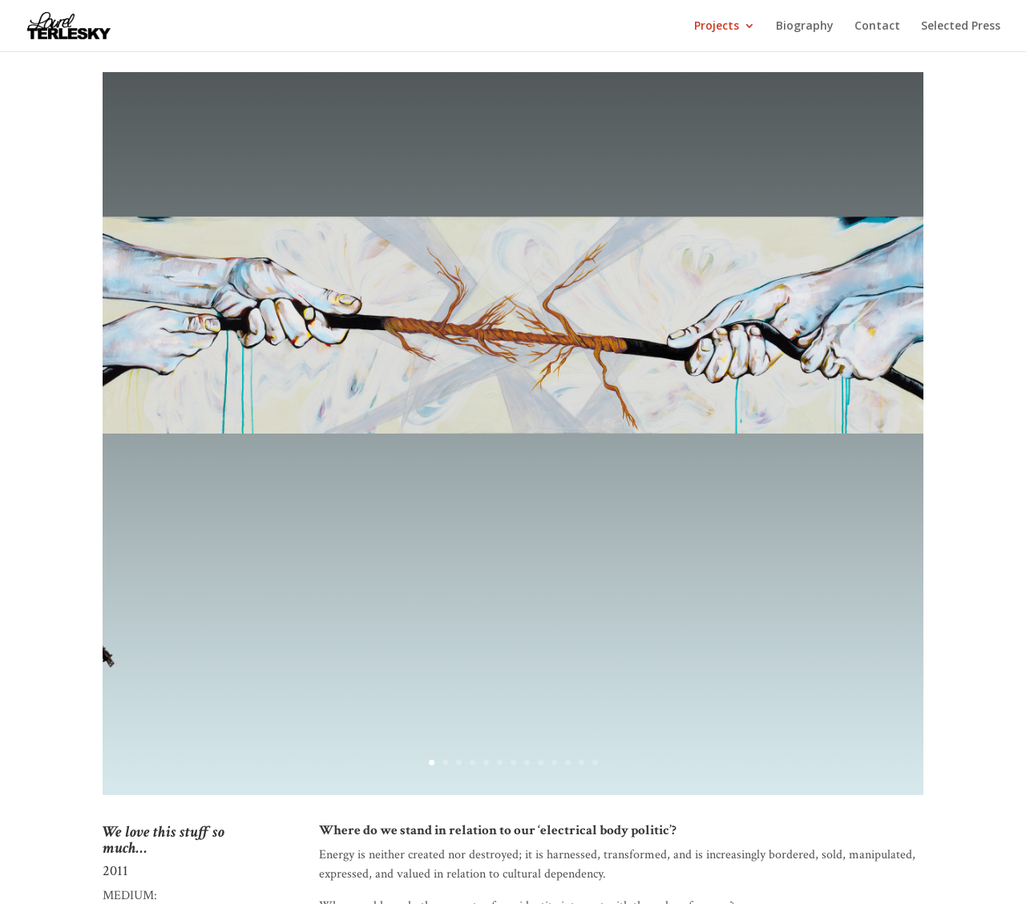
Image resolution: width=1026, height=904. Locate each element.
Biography (805, 26)
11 (568, 762)
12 (581, 762)
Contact (877, 26)
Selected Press (960, 26)
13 (595, 762)
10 (554, 762)
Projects (716, 26)
